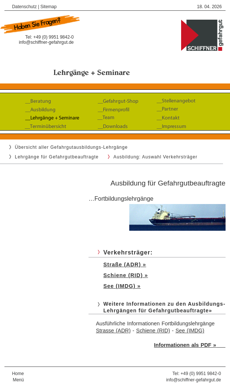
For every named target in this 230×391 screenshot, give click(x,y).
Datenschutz (24, 6)
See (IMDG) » (122, 286)
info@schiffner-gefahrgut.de (46, 42)
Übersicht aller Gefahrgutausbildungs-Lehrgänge (71, 147)
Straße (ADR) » (124, 264)
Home (18, 373)
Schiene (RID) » (125, 275)
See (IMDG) (190, 331)
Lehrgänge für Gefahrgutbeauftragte (57, 157)
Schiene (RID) (153, 331)
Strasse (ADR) (113, 331)
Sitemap (48, 6)
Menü (18, 379)
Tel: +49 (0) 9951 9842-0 (197, 373)
